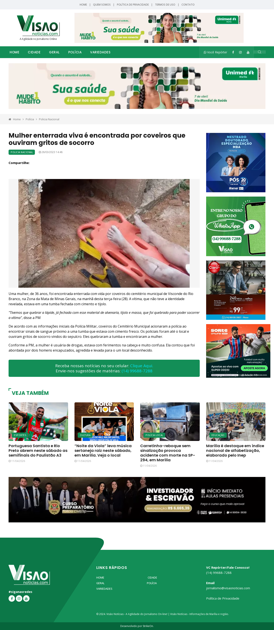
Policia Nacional (49, 119)
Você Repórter (215, 52)
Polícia (75, 52)
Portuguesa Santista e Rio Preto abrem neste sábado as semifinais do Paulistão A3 (38, 450)
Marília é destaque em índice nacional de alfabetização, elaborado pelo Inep (235, 450)
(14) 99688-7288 (137, 371)
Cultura (85, 435)
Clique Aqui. (141, 365)
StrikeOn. (148, 626)
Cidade (34, 52)
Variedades (100, 52)
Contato (188, 4)
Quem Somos (102, 4)
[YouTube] (248, 52)
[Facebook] (233, 52)
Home (83, 4)
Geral (54, 52)
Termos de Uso (165, 4)
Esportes (20, 435)
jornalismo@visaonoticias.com (228, 588)
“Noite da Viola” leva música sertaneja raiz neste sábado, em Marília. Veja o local (103, 450)
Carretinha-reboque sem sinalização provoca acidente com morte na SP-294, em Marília (167, 453)
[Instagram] (240, 52)
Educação (218, 435)
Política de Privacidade (133, 4)
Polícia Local (154, 435)
